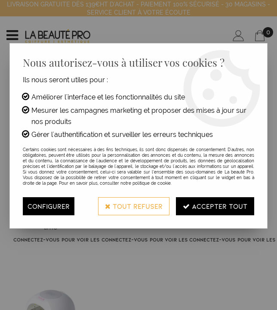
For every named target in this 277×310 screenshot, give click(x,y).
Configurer (49, 206)
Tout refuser (134, 206)
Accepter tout (215, 206)
